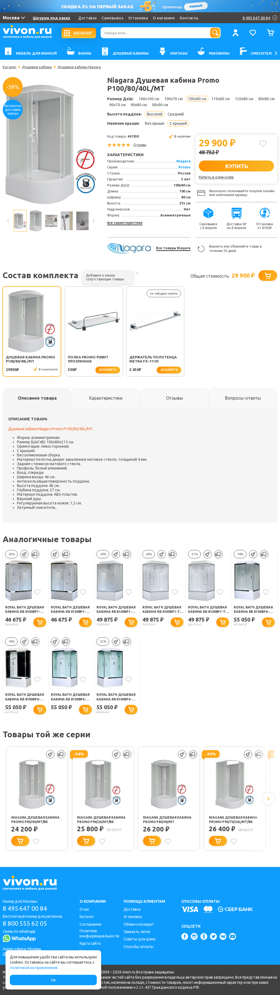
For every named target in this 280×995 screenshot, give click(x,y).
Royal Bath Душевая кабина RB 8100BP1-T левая (208, 610)
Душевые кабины (38, 67)
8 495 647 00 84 (27, 908)
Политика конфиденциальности (99, 933)
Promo (185, 167)
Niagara (183, 161)
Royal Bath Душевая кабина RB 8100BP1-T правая (162, 610)
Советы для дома (140, 939)
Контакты (189, 18)
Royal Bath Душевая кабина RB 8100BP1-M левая (116, 610)
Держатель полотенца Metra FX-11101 (139, 359)
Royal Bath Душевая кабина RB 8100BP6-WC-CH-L (254, 610)
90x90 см (160, 105)
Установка (138, 18)
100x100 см (149, 99)
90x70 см (117, 105)
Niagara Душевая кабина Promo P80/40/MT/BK (37, 821)
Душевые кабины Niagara (81, 67)
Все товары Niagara (173, 248)
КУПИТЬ (236, 166)
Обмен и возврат (139, 924)
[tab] (37, 398)
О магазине (164, 18)
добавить (95, 370)
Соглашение (90, 924)
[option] (51, 144)
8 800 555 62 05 (27, 923)
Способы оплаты (139, 946)
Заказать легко (137, 931)
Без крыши (154, 123)
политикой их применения (33, 968)
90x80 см (139, 105)
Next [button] (93, 220)
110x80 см (220, 99)
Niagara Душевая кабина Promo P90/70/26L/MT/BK (234, 821)
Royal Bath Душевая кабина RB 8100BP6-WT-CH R (116, 698)
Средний (176, 114)
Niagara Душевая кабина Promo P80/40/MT (168, 821)
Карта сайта (90, 943)
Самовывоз (113, 18)
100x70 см (173, 99)
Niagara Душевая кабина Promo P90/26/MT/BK (103, 821)
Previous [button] (8, 220)
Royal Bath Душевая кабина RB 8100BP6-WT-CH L (71, 698)
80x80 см (266, 99)
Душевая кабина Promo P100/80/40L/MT (27, 359)
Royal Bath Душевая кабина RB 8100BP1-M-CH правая (25, 610)
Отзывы (139, 145)
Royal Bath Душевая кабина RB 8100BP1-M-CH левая (71, 610)
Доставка (87, 18)
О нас (84, 909)
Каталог (10, 67)
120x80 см (244, 99)
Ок (53, 980)
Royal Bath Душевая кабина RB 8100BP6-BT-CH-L (25, 698)
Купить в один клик (216, 177)
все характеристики (124, 222)
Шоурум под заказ (51, 18)
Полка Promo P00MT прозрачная (81, 359)
